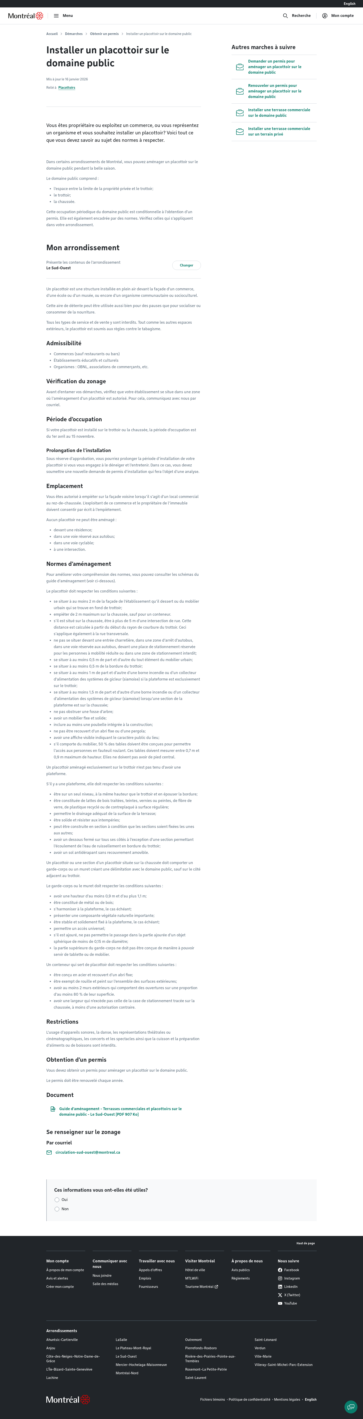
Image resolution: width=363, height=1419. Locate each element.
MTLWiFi (191, 1278)
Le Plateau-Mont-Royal (133, 1348)
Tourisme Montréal (199, 1287)
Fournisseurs (148, 1287)
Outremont (193, 1340)
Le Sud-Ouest (126, 1356)
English (350, 4)
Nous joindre (102, 1275)
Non (65, 1209)
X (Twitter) (289, 1295)
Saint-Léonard (266, 1340)
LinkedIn (287, 1286)
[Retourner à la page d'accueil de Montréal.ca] (25, 15)
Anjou (50, 1348)
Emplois (145, 1278)
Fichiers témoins (212, 1399)
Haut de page (306, 1243)
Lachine (52, 1378)
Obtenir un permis (104, 34)
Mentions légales (287, 1399)
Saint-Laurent (196, 1378)
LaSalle (121, 1340)
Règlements (241, 1278)
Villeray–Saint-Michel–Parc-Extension (284, 1365)
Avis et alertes (57, 1278)
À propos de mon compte (65, 1270)
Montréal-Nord (127, 1373)
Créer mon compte (60, 1287)
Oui (65, 1199)
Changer (186, 265)
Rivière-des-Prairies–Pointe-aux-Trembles (210, 1359)
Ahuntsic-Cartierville (62, 1340)
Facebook (288, 1270)
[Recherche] (297, 15)
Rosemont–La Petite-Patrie (206, 1369)
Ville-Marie (263, 1356)
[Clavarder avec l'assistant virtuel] (350, 1406)
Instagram (289, 1278)
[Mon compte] (338, 15)
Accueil (52, 34)
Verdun (260, 1348)
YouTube (287, 1303)
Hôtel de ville (195, 1270)
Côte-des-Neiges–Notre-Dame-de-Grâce (73, 1359)
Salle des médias (105, 1284)
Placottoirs (66, 87)
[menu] (63, 15)
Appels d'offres (150, 1270)
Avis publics (241, 1270)
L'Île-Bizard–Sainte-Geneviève (69, 1369)
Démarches (74, 34)
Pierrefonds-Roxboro (201, 1348)
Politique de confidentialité (249, 1399)
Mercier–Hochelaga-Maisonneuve (141, 1365)
